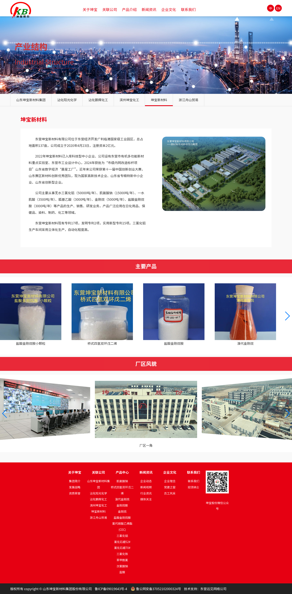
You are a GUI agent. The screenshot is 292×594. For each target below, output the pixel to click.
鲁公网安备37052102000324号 (158, 588)
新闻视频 (146, 487)
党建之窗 (169, 487)
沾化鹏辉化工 (98, 99)
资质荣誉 (74, 493)
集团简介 (74, 481)
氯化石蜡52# (122, 542)
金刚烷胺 (122, 505)
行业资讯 (146, 493)
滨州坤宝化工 (129, 99)
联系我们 (193, 481)
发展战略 (74, 487)
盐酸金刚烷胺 (122, 517)
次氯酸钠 (122, 566)
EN (278, 8)
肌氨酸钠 (122, 481)
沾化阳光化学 (67, 99)
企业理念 (169, 481)
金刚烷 (122, 511)
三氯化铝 (122, 536)
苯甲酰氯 (122, 560)
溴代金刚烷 (122, 499)
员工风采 (169, 493)
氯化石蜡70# (122, 548)
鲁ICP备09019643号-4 (111, 588)
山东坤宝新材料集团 (31, 99)
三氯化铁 (122, 554)
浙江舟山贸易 (188, 99)
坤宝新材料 (159, 99)
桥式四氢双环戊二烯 (122, 490)
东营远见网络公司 (213, 588)
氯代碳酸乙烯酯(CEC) (122, 526)
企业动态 (146, 481)
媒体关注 (146, 499)
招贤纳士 (193, 487)
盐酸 (122, 572)
